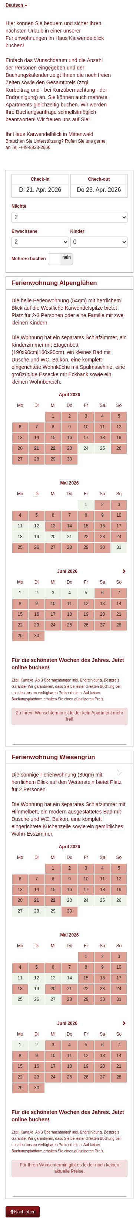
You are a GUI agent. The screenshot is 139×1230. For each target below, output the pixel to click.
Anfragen (69, 735)
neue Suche (121, 3)
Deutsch (16, 5)
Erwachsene (24, 231)
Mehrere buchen (28, 258)
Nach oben (23, 1211)
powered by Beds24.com (112, 1223)
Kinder (77, 231)
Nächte (18, 206)
